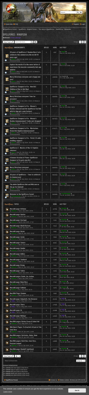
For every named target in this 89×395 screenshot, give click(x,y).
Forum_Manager (16, 37)
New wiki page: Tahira (17, 270)
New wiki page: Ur (16, 310)
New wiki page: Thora (17, 304)
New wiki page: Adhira (17, 253)
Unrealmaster (16, 196)
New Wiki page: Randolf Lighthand (22, 349)
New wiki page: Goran (17, 231)
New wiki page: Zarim (17, 237)
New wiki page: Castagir (18, 220)
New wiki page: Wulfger (18, 315)
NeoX (13, 59)
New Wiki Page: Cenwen (18, 293)
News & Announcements (17, 198)
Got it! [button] (77, 390)
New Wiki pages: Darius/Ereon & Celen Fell (24, 321)
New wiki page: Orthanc (18, 208)
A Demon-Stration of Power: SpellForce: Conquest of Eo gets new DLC (24, 158)
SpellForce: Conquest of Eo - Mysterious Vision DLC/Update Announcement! (24, 129)
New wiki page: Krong (17, 265)
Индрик (64, 76)
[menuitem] (15, 24)
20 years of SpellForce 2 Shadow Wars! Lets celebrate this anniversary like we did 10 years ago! (25, 54)
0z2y (13, 301)
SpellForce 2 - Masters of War (19, 154)
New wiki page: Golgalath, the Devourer (23, 299)
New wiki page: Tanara (17, 242)
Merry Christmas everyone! (19, 167)
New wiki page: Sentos (17, 214)
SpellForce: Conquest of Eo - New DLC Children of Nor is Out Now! (23, 87)
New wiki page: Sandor (17, 248)
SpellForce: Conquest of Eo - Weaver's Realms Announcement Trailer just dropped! (25, 119)
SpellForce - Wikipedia (15, 34)
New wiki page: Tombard (18, 259)
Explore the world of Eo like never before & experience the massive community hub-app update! (25, 67)
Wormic (14, 211)
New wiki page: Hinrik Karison (20, 225)
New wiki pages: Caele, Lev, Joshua (22, 276)
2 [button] (82, 42)
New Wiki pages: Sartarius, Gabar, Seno (23, 335)
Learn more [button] (7, 392)
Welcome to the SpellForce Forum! (22, 194)
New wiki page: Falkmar (18, 287)
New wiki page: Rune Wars (19, 282)
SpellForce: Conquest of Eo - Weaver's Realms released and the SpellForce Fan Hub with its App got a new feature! (25, 108)
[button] (85, 42)
